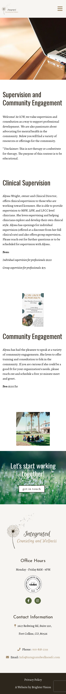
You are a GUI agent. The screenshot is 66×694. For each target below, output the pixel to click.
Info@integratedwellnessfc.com (39, 657)
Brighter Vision (41, 687)
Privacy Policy (33, 680)
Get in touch (32, 489)
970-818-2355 (40, 649)
